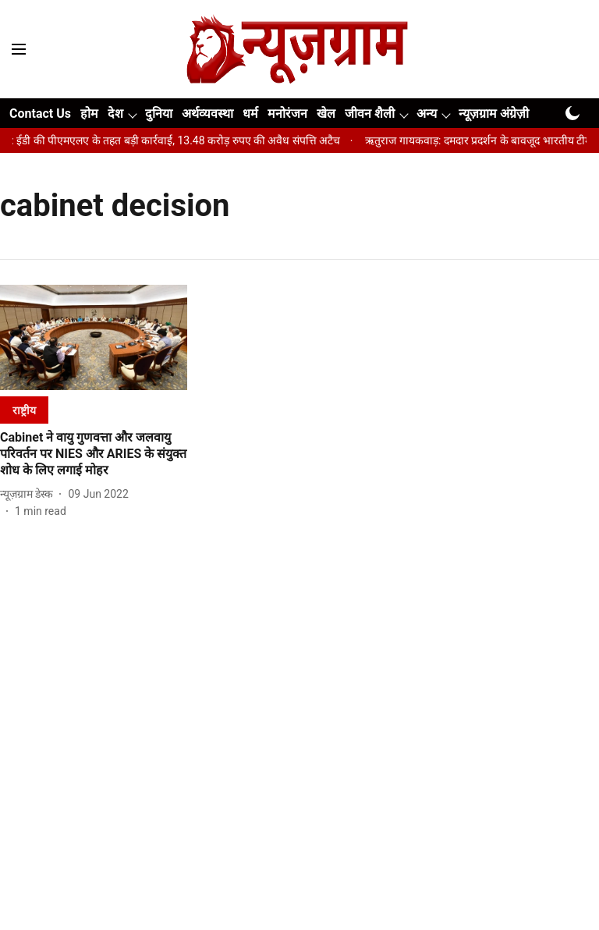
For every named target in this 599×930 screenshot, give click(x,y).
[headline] (93, 454)
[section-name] (24, 410)
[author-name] (29, 494)
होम (89, 113)
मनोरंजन (287, 113)
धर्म (250, 113)
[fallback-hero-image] (93, 337)
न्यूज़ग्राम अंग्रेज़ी (494, 113)
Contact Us (40, 113)
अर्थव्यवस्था (207, 113)
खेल (326, 113)
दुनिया (158, 113)
